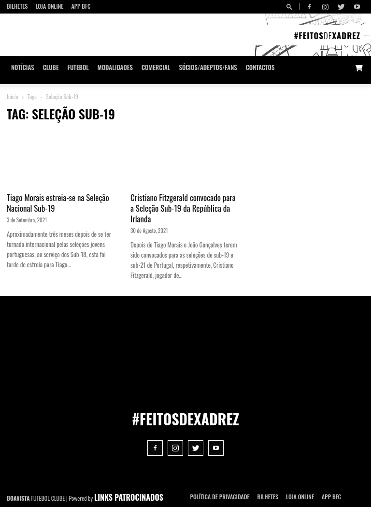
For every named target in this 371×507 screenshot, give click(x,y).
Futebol (78, 67)
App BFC (80, 6)
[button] (291, 6)
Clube (51, 67)
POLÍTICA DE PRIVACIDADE (220, 497)
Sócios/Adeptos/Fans (208, 67)
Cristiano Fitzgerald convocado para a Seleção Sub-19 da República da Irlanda (183, 208)
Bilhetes (17, 6)
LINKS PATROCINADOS (128, 497)
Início (12, 96)
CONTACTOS (260, 67)
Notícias (22, 67)
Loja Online (49, 6)
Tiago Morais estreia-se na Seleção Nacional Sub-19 (58, 202)
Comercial (156, 67)
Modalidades (115, 67)
